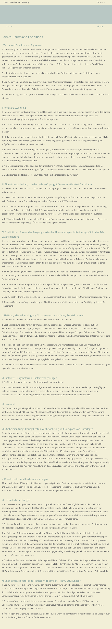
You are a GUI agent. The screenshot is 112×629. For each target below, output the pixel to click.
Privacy (25, 2)
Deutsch (101, 2)
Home (9, 26)
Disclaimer (15, 2)
